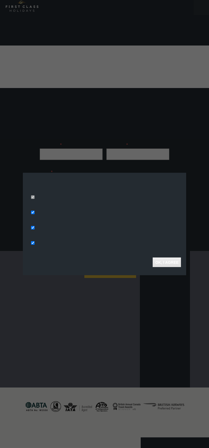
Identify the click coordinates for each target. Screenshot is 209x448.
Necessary (45, 197)
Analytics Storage (52, 228)
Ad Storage (46, 213)
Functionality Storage (55, 243)
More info (97, 190)
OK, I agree (167, 262)
